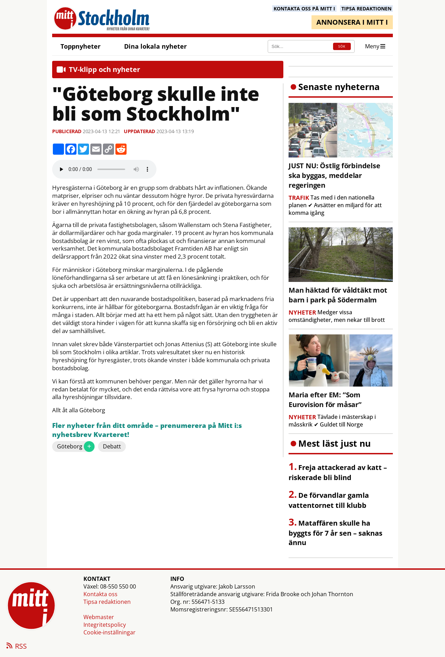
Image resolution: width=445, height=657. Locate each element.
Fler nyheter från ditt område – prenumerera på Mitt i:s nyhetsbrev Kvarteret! (147, 430)
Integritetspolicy (104, 624)
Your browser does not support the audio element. (104, 169)
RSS (16, 646)
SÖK (342, 46)
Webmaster (98, 617)
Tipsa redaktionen (107, 602)
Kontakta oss (100, 594)
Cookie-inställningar (109, 632)
